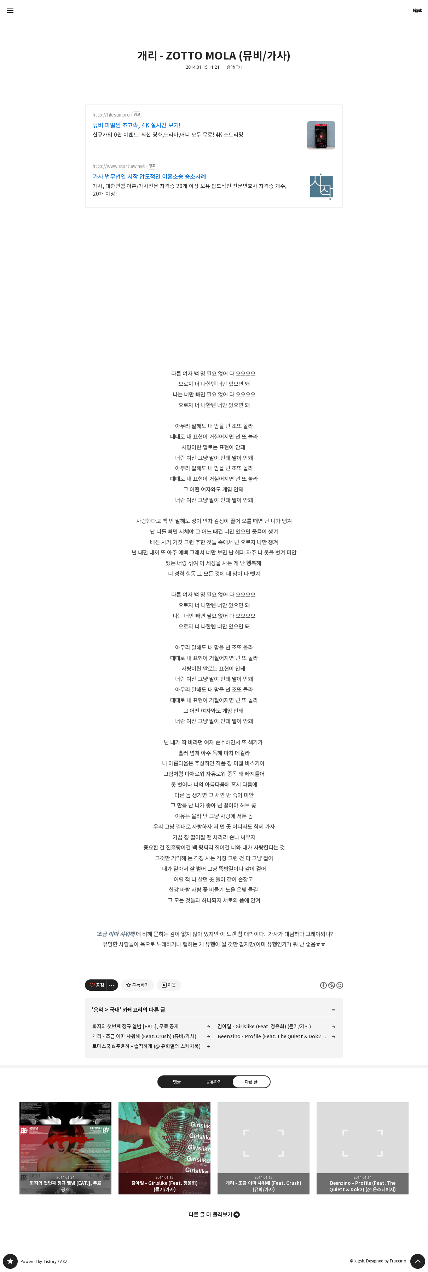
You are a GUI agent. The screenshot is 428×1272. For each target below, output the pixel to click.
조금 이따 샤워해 (115, 934)
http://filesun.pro (111, 115)
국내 (115, 1009)
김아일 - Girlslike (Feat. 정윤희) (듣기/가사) (264, 1026)
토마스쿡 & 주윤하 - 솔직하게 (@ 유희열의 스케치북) (146, 1046)
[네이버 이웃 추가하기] (169, 985)
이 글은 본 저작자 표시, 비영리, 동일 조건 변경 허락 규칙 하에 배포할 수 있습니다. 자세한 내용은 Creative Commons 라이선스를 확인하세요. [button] (331, 985)
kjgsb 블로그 (10, 1261)
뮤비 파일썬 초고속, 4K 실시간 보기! (136, 125)
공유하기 (214, 1082)
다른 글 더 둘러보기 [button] (210, 1214)
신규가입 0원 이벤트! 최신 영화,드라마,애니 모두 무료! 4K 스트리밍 (168, 134)
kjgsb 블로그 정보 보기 (417, 10)
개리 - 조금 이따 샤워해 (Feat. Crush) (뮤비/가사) (144, 1036)
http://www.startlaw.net (119, 166)
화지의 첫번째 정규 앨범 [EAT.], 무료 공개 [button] (65, 1148)
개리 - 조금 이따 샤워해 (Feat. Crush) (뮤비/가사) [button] (264, 1148)
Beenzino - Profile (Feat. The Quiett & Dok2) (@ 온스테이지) (277, 1036)
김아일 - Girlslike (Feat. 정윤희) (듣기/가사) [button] (164, 1148)
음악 (98, 1009)
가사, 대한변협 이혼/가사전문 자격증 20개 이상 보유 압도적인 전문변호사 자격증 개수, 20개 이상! (190, 190)
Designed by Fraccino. (386, 1260)
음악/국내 (234, 67)
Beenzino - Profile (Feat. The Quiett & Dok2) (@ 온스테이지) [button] (363, 1148)
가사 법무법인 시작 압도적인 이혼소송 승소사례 (149, 177)
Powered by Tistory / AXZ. (45, 1261)
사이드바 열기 (10, 10)
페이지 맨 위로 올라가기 (417, 1261)
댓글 (177, 1082)
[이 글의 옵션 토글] (112, 985)
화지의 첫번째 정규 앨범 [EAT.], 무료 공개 (135, 1026)
